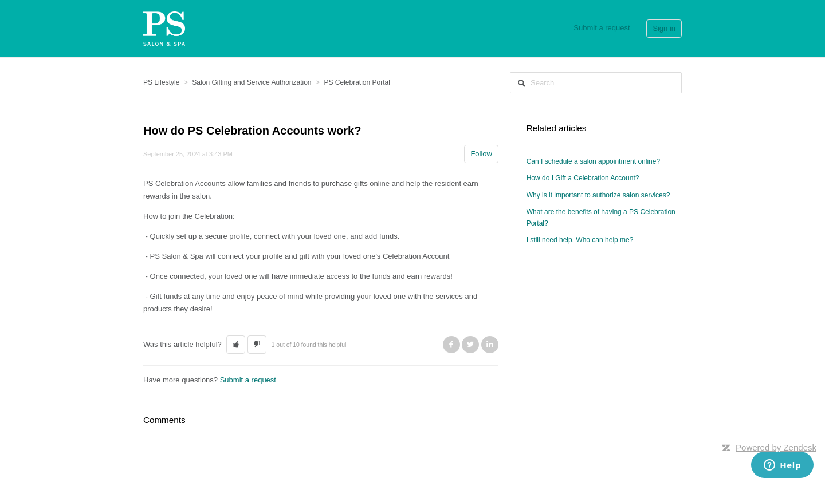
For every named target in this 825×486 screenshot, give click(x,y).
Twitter (470, 344)
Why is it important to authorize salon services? (598, 195)
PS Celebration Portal (357, 82)
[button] (235, 344)
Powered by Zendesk (776, 447)
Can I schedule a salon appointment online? (594, 161)
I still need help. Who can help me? (580, 240)
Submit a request (601, 27)
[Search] (596, 82)
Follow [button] (481, 153)
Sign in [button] (664, 28)
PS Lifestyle (161, 82)
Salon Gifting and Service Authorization (251, 82)
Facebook (451, 344)
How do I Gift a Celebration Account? (583, 178)
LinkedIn (489, 344)
